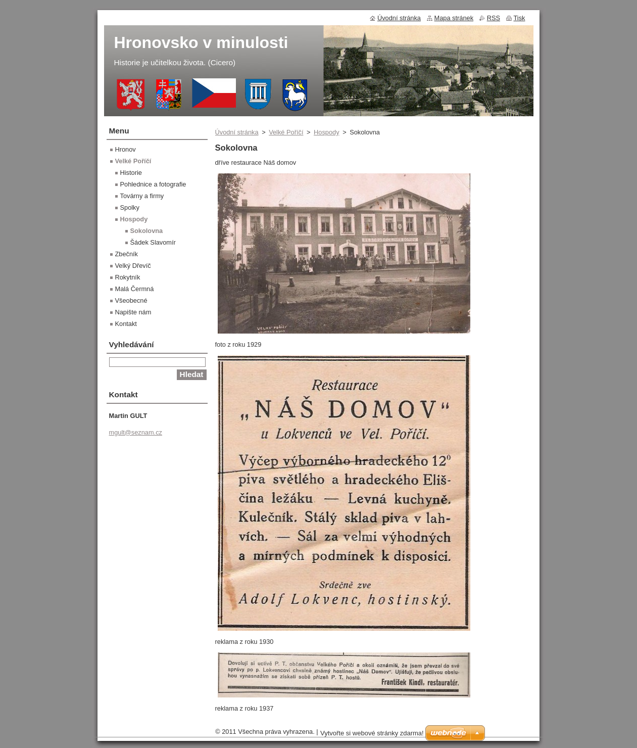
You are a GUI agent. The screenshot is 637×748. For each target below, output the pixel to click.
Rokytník (127, 277)
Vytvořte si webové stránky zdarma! (372, 733)
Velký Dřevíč (133, 265)
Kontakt (126, 324)
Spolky (129, 207)
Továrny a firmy (142, 196)
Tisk (519, 18)
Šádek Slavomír (153, 242)
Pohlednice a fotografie (153, 184)
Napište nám (133, 312)
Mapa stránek (454, 18)
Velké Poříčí (286, 132)
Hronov (125, 149)
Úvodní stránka (237, 132)
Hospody (326, 132)
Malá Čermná (134, 289)
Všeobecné (131, 300)
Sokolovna (146, 231)
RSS (493, 18)
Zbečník (126, 254)
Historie (131, 172)
